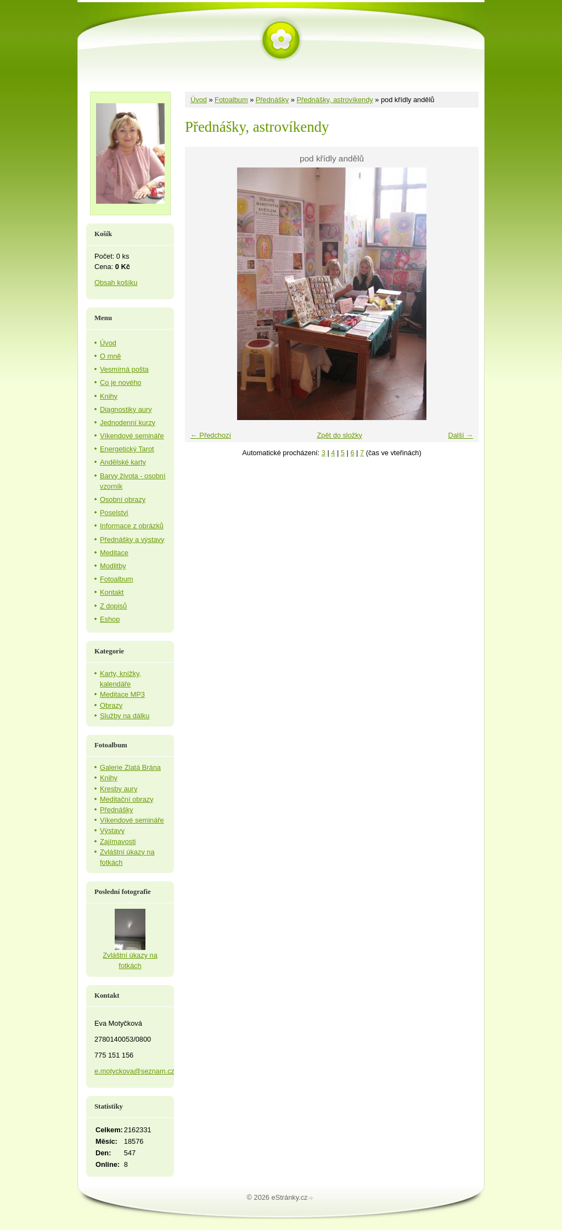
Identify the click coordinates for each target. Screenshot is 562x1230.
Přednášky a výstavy (132, 539)
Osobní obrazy (122, 499)
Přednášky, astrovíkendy (335, 100)
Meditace (114, 553)
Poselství (114, 512)
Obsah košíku (115, 282)
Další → (460, 435)
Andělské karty (123, 462)
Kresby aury (118, 789)
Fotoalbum (231, 100)
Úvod (198, 100)
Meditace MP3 (122, 694)
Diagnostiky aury (126, 409)
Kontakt (111, 592)
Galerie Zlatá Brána (130, 767)
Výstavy (112, 830)
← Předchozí (210, 435)
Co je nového (120, 382)
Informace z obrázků (132, 526)
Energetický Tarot (127, 449)
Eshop (110, 619)
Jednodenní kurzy (127, 422)
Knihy (108, 396)
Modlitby (113, 566)
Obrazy (111, 705)
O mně (110, 356)
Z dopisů (113, 606)
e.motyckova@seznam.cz (134, 1071)
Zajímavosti (118, 841)
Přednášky (272, 100)
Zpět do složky (339, 435)
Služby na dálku (124, 716)
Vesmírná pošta (124, 369)
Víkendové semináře (132, 436)
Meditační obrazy (126, 799)
